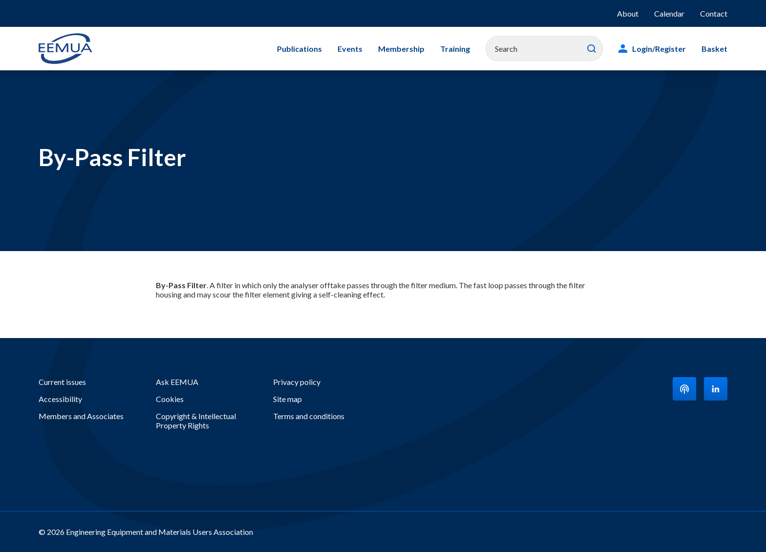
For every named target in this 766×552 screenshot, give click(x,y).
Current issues (62, 381)
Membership (401, 48)
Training (455, 48)
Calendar (669, 13)
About (627, 13)
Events (350, 48)
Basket (714, 48)
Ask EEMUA (177, 381)
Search (591, 48)
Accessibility (60, 398)
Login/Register (659, 48)
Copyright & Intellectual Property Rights (196, 420)
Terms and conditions (308, 416)
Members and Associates (81, 416)
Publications (299, 48)
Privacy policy (296, 381)
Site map (287, 398)
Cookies (170, 398)
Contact (713, 13)
